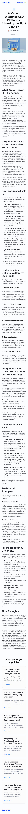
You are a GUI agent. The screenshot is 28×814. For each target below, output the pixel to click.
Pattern (5, 630)
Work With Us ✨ (21, 2)
